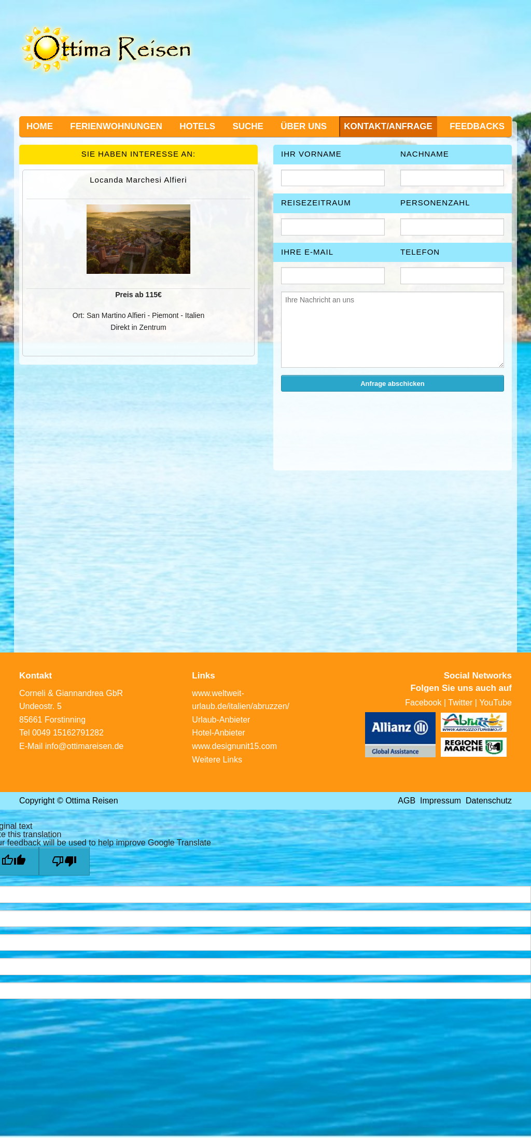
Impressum (440, 800)
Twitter (460, 702)
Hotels (197, 126)
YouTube (495, 702)
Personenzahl (435, 202)
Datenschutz (489, 800)
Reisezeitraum (316, 202)
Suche (247, 126)
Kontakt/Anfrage (388, 126)
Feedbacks (477, 126)
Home (39, 126)
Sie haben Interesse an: (138, 153)
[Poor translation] (64, 861)
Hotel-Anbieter (218, 732)
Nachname (424, 153)
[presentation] (360, 420)
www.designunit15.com (234, 746)
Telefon (420, 251)
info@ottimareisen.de (84, 746)
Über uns (304, 126)
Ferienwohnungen (116, 126)
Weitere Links (217, 759)
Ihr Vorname (311, 153)
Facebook (423, 702)
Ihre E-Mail (307, 251)
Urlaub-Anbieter (221, 719)
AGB (406, 800)
